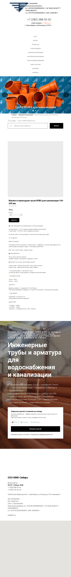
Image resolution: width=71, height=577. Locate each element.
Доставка (36, 68)
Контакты (35, 72)
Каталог (35, 40)
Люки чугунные (36, 64)
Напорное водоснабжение (35, 60)
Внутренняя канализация (35, 56)
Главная (14, 115)
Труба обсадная (35, 48)
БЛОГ (35, 36)
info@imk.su (46, 23)
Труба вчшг (35, 44)
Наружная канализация (35, 52)
